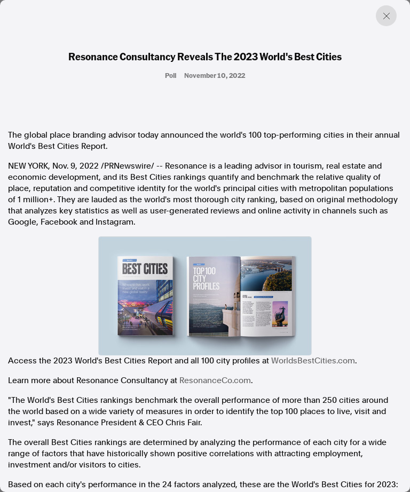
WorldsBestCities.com (313, 361)
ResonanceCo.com (215, 380)
